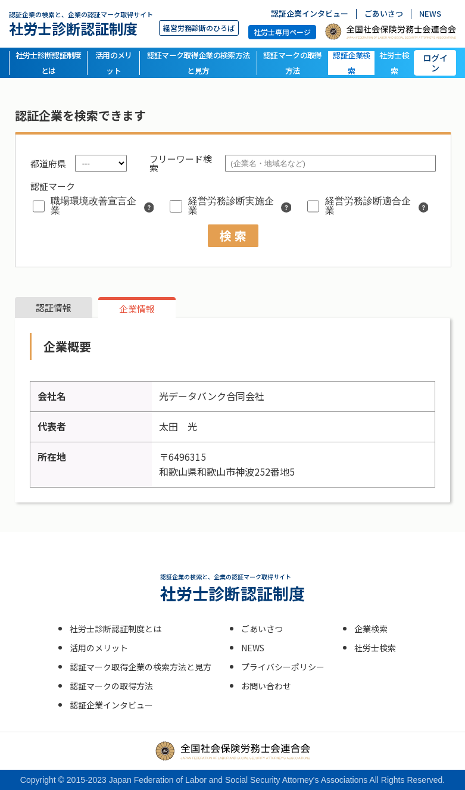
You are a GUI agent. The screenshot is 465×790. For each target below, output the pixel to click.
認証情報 (53, 307)
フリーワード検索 (180, 163)
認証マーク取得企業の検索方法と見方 (198, 63)
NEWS (430, 14)
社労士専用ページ (282, 32)
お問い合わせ (266, 686)
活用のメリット (113, 63)
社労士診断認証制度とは (48, 63)
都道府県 (48, 163)
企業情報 (137, 308)
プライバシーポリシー (282, 667)
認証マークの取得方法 (292, 63)
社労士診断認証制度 (81, 23)
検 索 (233, 235)
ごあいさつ (383, 14)
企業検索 (371, 629)
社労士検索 (393, 63)
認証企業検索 (351, 63)
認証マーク (52, 186)
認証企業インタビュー (309, 14)
